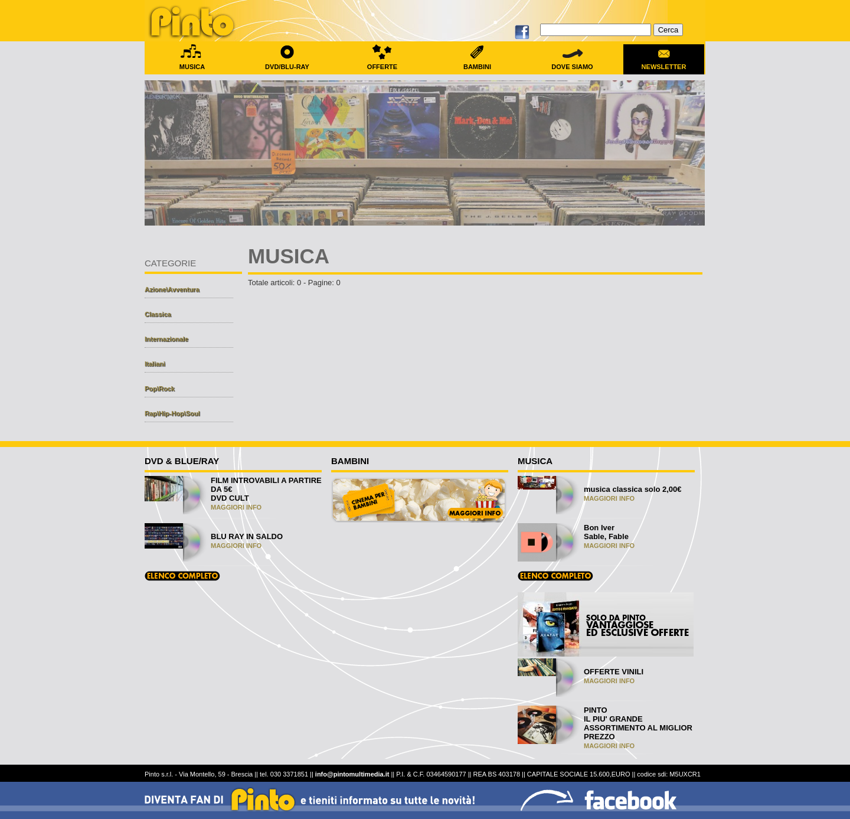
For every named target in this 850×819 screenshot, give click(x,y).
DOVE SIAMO (572, 63)
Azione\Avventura (172, 289)
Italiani (155, 363)
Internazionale (166, 338)
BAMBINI (477, 63)
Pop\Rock (160, 388)
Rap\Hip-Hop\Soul (172, 413)
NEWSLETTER (664, 63)
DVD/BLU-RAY (287, 63)
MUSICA (192, 63)
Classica (158, 314)
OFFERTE (382, 63)
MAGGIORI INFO (236, 507)
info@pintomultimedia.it (352, 774)
